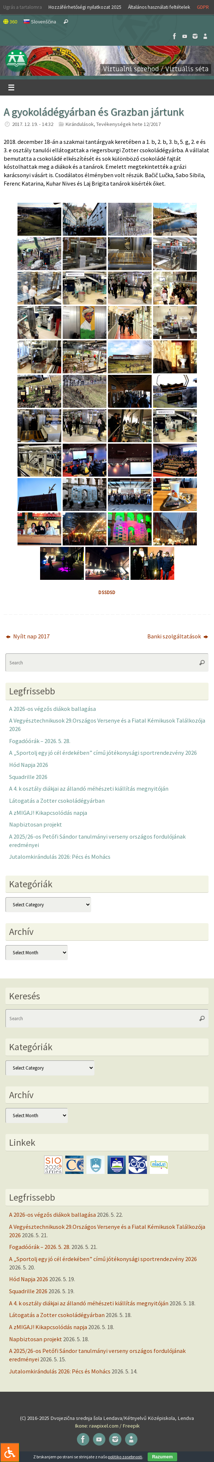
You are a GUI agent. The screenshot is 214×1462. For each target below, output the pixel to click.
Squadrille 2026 (28, 776)
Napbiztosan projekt (35, 824)
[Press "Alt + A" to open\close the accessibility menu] (9, 1452)
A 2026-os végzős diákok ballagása (52, 708)
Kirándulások (79, 124)
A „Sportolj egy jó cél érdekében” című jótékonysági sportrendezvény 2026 (103, 752)
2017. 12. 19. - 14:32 (32, 124)
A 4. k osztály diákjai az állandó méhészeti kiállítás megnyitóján (88, 788)
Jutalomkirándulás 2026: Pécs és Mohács (59, 856)
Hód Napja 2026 (28, 764)
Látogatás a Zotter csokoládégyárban (57, 800)
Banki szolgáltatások (177, 636)
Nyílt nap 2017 (28, 636)
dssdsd (107, 592)
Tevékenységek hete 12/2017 (128, 124)
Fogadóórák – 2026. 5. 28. (39, 741)
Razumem (162, 1456)
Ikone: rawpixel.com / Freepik (107, 1425)
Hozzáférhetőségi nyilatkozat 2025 (84, 7)
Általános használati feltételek (159, 7)
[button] (107, 61)
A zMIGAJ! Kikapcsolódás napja (48, 812)
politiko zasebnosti (125, 1456)
